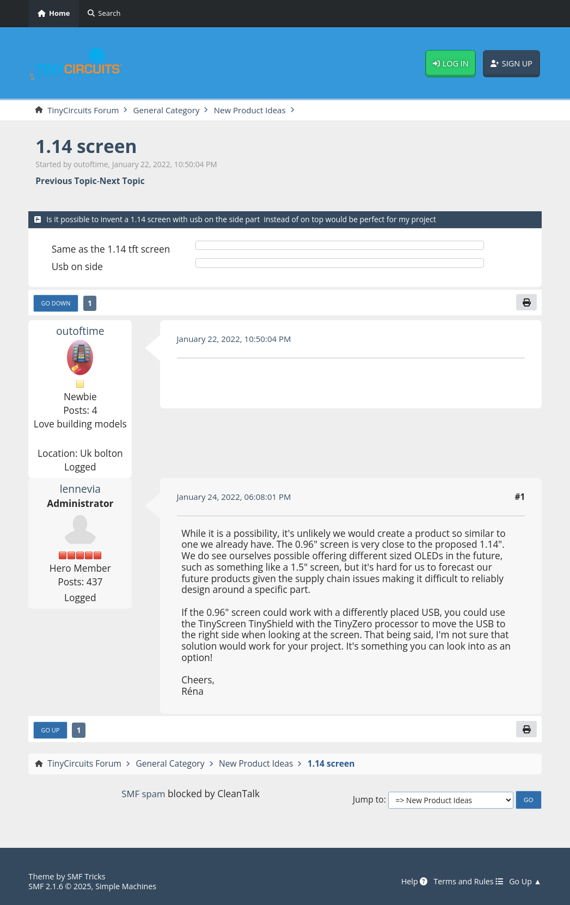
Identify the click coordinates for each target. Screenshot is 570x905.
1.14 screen (87, 146)
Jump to (368, 801)
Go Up (50, 731)
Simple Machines (129, 885)
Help (410, 881)
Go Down (56, 303)
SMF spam (143, 795)
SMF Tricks (87, 876)
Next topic (122, 181)
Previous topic (66, 181)
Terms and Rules (466, 881)
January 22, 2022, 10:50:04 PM (236, 339)
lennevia (80, 489)
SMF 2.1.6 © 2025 (60, 885)
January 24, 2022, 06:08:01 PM (236, 498)
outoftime (81, 332)
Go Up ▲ (524, 881)
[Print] (526, 303)
